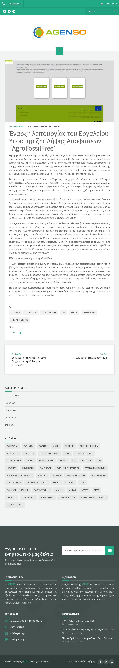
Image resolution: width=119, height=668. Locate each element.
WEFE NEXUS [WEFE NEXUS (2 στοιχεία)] (11, 497)
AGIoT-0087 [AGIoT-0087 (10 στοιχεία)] (69, 446)
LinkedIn (103, 287)
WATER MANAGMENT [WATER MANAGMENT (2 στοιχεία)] (42, 490)
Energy (74, 312)
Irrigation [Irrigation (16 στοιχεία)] (87, 460)
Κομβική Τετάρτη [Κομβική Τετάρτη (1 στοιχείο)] (47, 497)
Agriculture (31, 312)
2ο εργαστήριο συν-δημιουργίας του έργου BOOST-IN (88, 629)
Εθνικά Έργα (10, 417)
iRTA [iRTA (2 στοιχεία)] (99, 461)
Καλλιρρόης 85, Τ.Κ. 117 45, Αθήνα (26, 621)
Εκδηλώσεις (10, 410)
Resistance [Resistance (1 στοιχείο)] (42, 475)
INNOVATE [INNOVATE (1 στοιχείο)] (62, 461)
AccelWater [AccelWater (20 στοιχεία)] (12, 446)
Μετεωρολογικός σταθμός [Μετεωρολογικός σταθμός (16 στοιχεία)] (93, 497)
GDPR (70, 661)
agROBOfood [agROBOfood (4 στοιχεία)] (13, 453)
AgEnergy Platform (95, 291)
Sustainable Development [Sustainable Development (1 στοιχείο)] (37, 483)
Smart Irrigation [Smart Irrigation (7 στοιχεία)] (98, 475)
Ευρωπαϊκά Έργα (44, 126)
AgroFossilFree (32, 126)
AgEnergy (15, 312)
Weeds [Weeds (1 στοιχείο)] (96, 490)
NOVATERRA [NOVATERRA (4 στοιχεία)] (11, 468)
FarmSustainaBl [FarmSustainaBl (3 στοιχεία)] (46, 460)
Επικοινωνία (107, 3)
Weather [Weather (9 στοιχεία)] (59, 490)
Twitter (79, 287)
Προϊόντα (55, 126)
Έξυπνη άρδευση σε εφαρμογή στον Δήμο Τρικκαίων (87, 638)
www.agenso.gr (17, 639)
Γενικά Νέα (10, 403)
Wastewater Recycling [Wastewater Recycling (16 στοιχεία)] (18, 490)
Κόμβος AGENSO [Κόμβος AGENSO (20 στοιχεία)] (67, 497)
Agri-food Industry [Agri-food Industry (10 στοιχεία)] (89, 446)
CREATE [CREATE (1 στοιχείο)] (67, 453)
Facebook (89, 287)
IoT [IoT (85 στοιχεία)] (74, 460)
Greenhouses (89, 312)
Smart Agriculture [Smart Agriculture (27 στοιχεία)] (76, 475)
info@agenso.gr (17, 633)
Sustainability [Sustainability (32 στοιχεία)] (14, 482)
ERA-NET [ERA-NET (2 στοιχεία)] (30, 461)
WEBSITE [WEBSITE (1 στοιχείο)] (85, 490)
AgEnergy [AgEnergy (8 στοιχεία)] (43, 446)
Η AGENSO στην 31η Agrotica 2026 (78, 621)
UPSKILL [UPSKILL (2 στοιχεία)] (56, 483)
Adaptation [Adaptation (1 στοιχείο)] (28, 446)
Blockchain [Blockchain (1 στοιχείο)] (29, 453)
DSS (63, 312)
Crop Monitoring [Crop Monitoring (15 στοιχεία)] (84, 453)
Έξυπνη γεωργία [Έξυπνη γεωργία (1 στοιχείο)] (28, 497)
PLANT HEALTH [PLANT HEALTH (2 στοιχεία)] (45, 468)
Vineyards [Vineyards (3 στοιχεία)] (69, 482)
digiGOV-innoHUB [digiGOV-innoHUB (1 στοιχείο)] (14, 461)
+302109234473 (10, 3)
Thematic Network (19, 320)
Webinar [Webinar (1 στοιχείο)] (72, 490)
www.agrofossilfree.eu (52, 291)
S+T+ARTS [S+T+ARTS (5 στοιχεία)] (57, 475)
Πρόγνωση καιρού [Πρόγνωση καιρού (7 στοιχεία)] (14, 505)
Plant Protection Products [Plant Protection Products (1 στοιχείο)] (68, 468)
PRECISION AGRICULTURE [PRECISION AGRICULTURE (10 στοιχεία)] (95, 468)
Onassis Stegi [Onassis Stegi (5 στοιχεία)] (28, 468)
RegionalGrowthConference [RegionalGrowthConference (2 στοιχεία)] (19, 475)
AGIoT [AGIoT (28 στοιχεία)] (56, 446)
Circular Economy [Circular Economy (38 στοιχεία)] (49, 453)
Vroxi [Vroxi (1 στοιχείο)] (82, 483)
